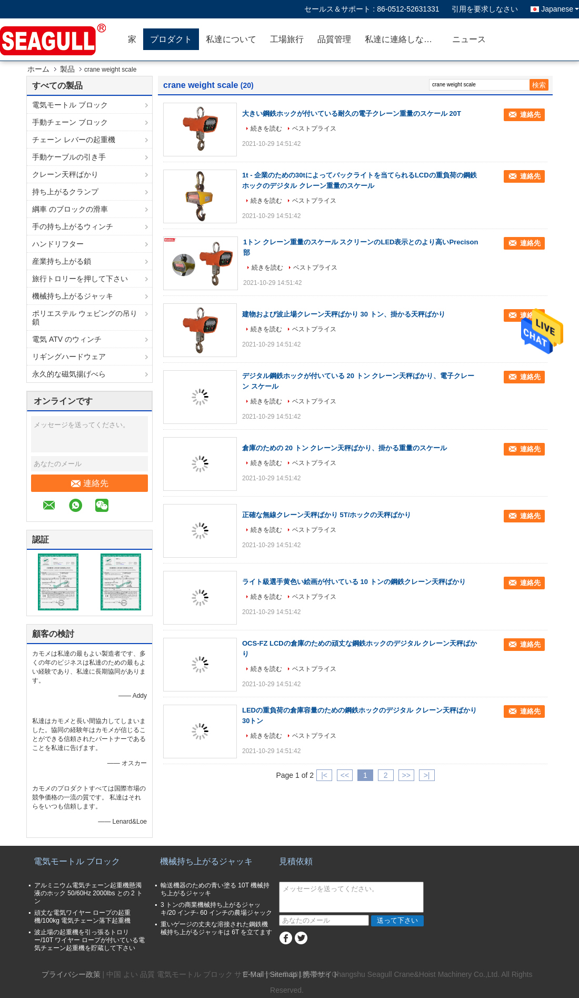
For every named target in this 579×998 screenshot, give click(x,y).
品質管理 (334, 39)
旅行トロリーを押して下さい (80, 278)
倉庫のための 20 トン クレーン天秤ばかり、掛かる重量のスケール (344, 448)
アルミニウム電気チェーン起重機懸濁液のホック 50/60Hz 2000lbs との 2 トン (88, 893)
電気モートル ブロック (70, 105)
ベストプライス (314, 128)
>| (427, 775)
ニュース (469, 39)
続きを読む (266, 128)
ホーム (38, 69)
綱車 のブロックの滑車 (70, 209)
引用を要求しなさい (485, 9)
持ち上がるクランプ (65, 191)
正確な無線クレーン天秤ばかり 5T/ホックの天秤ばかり (326, 515)
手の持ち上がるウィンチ (72, 226)
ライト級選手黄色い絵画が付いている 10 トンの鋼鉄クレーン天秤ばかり (354, 582)
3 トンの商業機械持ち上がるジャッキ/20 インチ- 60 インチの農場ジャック (216, 908)
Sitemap (283, 974)
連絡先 (89, 483)
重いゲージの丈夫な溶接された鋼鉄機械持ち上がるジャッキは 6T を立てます (216, 928)
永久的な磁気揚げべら (69, 374)
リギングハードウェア (69, 356)
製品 (67, 69)
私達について (231, 39)
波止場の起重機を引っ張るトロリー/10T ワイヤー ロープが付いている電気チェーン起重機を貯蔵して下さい (89, 940)
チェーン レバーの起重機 (73, 139)
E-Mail (253, 974)
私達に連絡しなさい (403, 39)
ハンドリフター (58, 244)
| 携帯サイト (319, 974)
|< (324, 775)
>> (406, 775)
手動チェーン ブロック (70, 122)
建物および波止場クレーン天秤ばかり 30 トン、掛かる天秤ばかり (343, 314)
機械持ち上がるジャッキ (72, 296)
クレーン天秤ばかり (65, 174)
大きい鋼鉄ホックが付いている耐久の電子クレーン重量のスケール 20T (351, 113)
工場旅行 (287, 39)
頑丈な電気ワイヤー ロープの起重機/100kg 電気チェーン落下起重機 (82, 916)
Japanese (560, 9)
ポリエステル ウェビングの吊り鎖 (84, 317)
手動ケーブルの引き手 (69, 157)
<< (345, 775)
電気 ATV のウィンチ (67, 339)
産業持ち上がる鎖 (61, 261)
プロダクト (171, 39)
